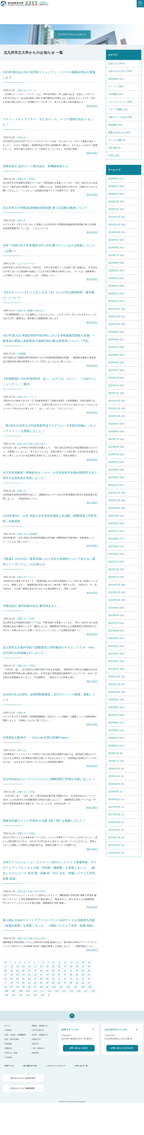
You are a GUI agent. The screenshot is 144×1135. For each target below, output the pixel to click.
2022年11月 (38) (116, 500)
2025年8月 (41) (116, 247)
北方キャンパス (70, 1029)
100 (54, 987)
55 (53, 975)
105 (90, 987)
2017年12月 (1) (116, 807)
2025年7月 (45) (116, 255)
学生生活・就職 (11, 1053)
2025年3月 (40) (116, 286)
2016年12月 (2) (116, 822)
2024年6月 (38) (116, 355)
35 (23, 970)
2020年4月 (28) (116, 738)
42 (65, 970)
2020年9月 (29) (116, 699)
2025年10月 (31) (116, 232)
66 (29, 979)
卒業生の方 (36, 1039)
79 (17, 983)
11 (59, 962)
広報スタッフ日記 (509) (120, 117)
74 (77, 979)
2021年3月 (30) (116, 653)
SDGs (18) (113, 155)
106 (6, 991)
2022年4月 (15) (116, 554)
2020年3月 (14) (116, 745)
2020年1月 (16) (116, 761)
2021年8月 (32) (116, 615)
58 (71, 975)
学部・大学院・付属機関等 (15, 1035)
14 (77, 962)
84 (47, 983)
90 (83, 983)
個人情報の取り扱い (31, 1066)
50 (23, 975)
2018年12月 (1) (116, 799)
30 (83, 966)
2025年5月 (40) (116, 270)
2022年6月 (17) (116, 539)
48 (11, 975)
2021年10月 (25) (116, 600)
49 (17, 975)
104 (83, 987)
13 (71, 962)
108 (21, 991)
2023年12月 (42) (116, 401)
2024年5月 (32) (116, 362)
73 (71, 979)
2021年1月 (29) (116, 669)
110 (35, 991)
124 (42, 995)
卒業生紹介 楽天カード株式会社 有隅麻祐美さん (35, 166)
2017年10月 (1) (116, 814)
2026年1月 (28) (116, 209)
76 (89, 979)
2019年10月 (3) (116, 784)
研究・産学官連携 (12, 1039)
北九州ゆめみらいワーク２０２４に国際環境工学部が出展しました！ (49, 779)
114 (64, 991)
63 (11, 979)
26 (59, 966)
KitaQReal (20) (116, 79)
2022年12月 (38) (116, 493)
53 (41, 975)
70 (53, 979)
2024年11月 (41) (116, 316)
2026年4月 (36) (116, 186)
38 (41, 970)
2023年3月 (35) (116, 470)
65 (23, 979)
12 (65, 962)
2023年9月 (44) (116, 424)
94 (17, 987)
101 (61, 987)
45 (83, 970)
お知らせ (21, 90)
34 (17, 970)
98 (41, 987)
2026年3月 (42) (116, 194)
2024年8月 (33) (116, 339)
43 (71, 970)
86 (59, 983)
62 (5, 979)
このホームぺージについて (56, 1066)
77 (5, 983)
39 (47, 970)
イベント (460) (115, 86)
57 (65, 975)
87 (65, 983)
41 (59, 970)
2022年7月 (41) (116, 531)
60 (83, 975)
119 (6, 995)
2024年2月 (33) (116, 385)
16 (89, 962)
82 (35, 983)
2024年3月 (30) (116, 378)
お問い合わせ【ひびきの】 (122, 1048)
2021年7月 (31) (116, 623)
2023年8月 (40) (116, 431)
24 (47, 966)
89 (77, 983)
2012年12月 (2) (116, 853)
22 (35, 966)
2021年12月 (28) (116, 585)
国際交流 (8, 1048)
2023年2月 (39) (116, 477)
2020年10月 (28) (116, 692)
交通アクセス (9, 1066)
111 (42, 991)
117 (86, 991)
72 (65, 979)
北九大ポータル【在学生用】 (23, 1078)
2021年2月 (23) (116, 661)
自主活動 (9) (114, 148)
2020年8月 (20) (116, 707)
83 (41, 983)
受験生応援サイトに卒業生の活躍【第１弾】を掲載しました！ (44, 820)
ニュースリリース (26, 263)
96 (29, 987)
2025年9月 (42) (116, 240)
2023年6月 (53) (116, 447)
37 (35, 970)
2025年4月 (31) (116, 278)
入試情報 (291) (115, 94)
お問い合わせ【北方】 (79, 1048)
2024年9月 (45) (116, 332)
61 (89, 975)
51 (29, 975)
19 (17, 966)
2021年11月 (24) (116, 592)
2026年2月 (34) (116, 201)
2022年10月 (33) (116, 508)
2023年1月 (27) (116, 485)
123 (35, 995)
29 (77, 966)
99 (47, 987)
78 (11, 983)
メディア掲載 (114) (118, 109)
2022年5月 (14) (116, 546)
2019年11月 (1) (116, 776)
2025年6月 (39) (116, 263)
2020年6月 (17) (116, 723)
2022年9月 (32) (116, 516)
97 (35, 987)
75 (83, 979)
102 (68, 987)
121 (21, 995)
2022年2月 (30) (116, 569)
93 (11, 987)
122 (28, 995)
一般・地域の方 (38, 1048)
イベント (32, 90)
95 (23, 987)
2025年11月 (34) (116, 224)
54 (47, 975)
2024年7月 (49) (116, 347)
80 (23, 983)
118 (93, 991)
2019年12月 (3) (116, 768)
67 (35, 979)
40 (53, 970)
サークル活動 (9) (116, 140)
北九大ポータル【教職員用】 (23, 1088)
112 (49, 991)
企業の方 (35, 1044)
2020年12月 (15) (116, 676)
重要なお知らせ (35, 310)
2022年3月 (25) (116, 562)
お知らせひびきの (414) (120, 71)
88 (71, 983)
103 (75, 987)
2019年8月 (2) (115, 791)
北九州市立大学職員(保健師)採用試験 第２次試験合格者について (45, 207)
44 (77, 970)
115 (71, 991)
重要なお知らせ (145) (119, 132)
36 (29, 970)
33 (11, 970)
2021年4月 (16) (116, 646)
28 (71, 966)
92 (5, 987)
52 (35, 975)
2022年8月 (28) (116, 523)
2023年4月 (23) (116, 462)
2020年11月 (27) (116, 684)
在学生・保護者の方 (40, 1035)
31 (89, 966)
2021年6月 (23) (116, 631)
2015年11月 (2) (116, 830)
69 (47, 979)
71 (59, 979)
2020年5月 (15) (116, 730)
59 (77, 975)
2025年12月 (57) (116, 217)
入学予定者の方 (38, 1030)
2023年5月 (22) (116, 454)
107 (13, 991)
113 (57, 991)
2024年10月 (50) (116, 324)
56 (59, 975)
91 (89, 983)
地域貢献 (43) (115, 125)
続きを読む (92, 106)
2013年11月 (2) (116, 845)
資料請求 (35, 1053)
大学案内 (8, 1030)
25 (53, 966)
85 (53, 983)
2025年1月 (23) (116, 301)
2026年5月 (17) (116, 178)
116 (78, 991)
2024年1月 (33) (116, 393)
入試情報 (21, 353)
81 (29, 983)
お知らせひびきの (37, 444)
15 (83, 962)
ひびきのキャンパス (116, 1029)
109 (28, 991)
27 (65, 966)
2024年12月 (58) (116, 309)
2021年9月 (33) (116, 608)
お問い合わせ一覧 (81, 1066)
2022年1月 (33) (116, 577)
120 (13, 995)
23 (41, 966)
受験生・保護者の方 (40, 1026)
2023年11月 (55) (116, 408)
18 (11, 966)
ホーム (7, 1026)
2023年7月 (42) (116, 439)
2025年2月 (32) (116, 293)
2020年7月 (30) (116, 715)
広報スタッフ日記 (26, 179)
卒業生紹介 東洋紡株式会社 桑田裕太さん (30, 605)
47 (5, 975)
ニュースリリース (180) (120, 102)
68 (41, 979)
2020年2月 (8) (115, 753)
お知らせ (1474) (116, 63)
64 (17, 979)
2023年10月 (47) (116, 416)
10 (53, 962)
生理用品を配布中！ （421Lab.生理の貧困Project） (37, 737)
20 (23, 966)
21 (29, 966)
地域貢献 (8, 1044)
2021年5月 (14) (116, 638)
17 (5, 966)
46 (89, 970)
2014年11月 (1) (116, 837)
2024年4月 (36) (116, 370)
